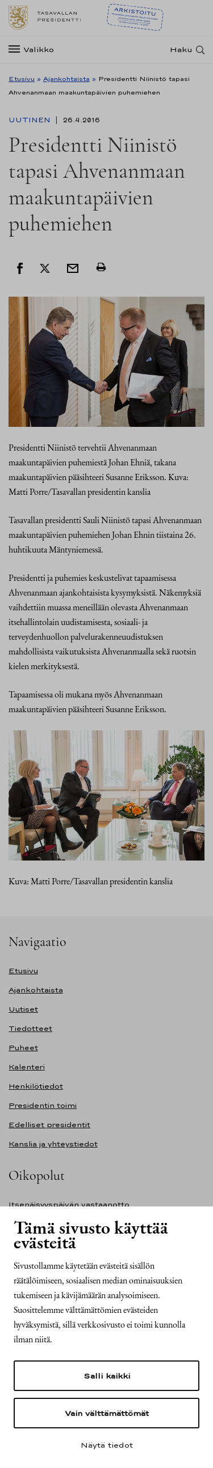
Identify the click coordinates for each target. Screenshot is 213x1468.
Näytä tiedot (107, 1445)
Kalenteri (27, 1067)
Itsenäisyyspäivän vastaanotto (69, 1204)
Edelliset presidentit (49, 1124)
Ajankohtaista (66, 79)
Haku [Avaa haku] (181, 49)
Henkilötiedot (36, 1086)
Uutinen (31, 120)
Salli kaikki (106, 1376)
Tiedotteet (30, 1028)
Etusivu (22, 79)
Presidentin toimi (43, 1105)
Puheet (23, 1047)
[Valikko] (35, 49)
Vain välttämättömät (107, 1413)
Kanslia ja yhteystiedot (53, 1144)
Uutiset (23, 1009)
